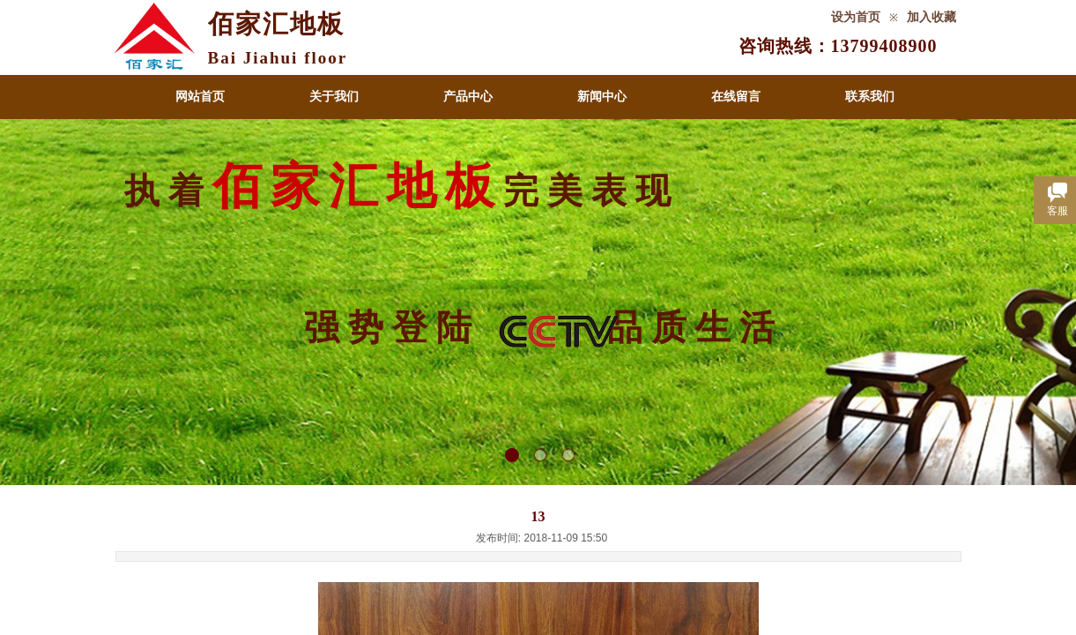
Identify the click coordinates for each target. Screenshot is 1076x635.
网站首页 (200, 96)
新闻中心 (602, 96)
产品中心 (468, 96)
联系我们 (869, 96)
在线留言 (736, 96)
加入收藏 (931, 17)
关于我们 (334, 96)
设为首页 (855, 17)
